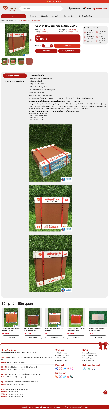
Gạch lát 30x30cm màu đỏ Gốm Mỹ (54, 329)
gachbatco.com (13, 391)
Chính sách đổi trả (61, 358)
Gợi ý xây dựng (69, 16)
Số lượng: (38, 45)
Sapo (86, 407)
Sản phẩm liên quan (17, 303)
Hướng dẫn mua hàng (89, 353)
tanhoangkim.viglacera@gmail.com (17, 389)
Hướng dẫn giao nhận (89, 358)
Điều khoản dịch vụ (88, 360)
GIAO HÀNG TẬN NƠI (55, 1)
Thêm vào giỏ (11, 337)
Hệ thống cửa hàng (85, 16)
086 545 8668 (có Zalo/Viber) (16, 362)
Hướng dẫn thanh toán (89, 355)
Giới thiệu (44, 16)
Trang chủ (33, 16)
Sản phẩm (55, 16)
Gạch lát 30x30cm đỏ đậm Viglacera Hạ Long (32, 329)
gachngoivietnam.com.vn (16, 394)
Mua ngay (46, 51)
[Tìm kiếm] (21, 8)
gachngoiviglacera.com (15, 396)
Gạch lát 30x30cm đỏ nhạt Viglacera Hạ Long (11, 329)
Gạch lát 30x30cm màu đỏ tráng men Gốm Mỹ (75, 329)
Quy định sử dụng (61, 360)
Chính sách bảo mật (61, 353)
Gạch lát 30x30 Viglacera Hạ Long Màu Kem (97, 329)
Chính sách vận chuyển (62, 355)
